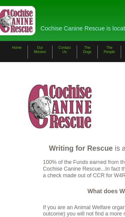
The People (109, 50)
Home (17, 48)
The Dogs (87, 50)
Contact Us (64, 50)
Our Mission (40, 50)
